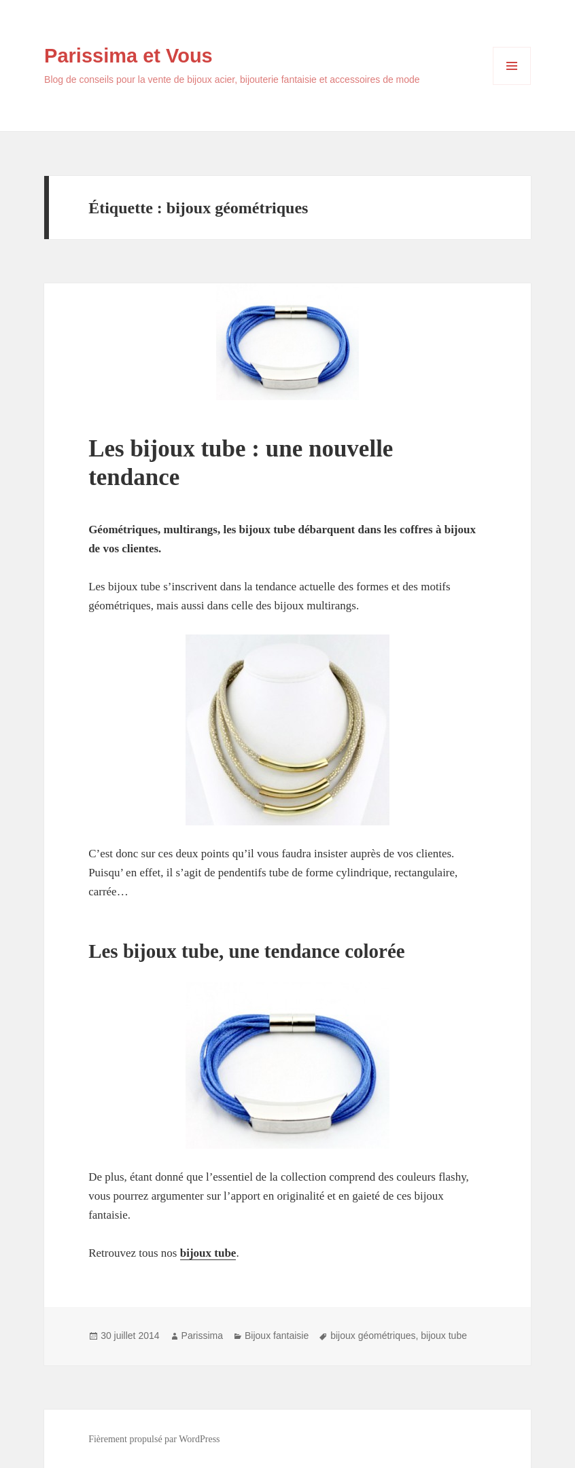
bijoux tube (444, 1335)
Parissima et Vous (128, 56)
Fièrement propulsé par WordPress (154, 1439)
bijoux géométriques (372, 1335)
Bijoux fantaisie (277, 1335)
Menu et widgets (512, 84)
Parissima (202, 1335)
